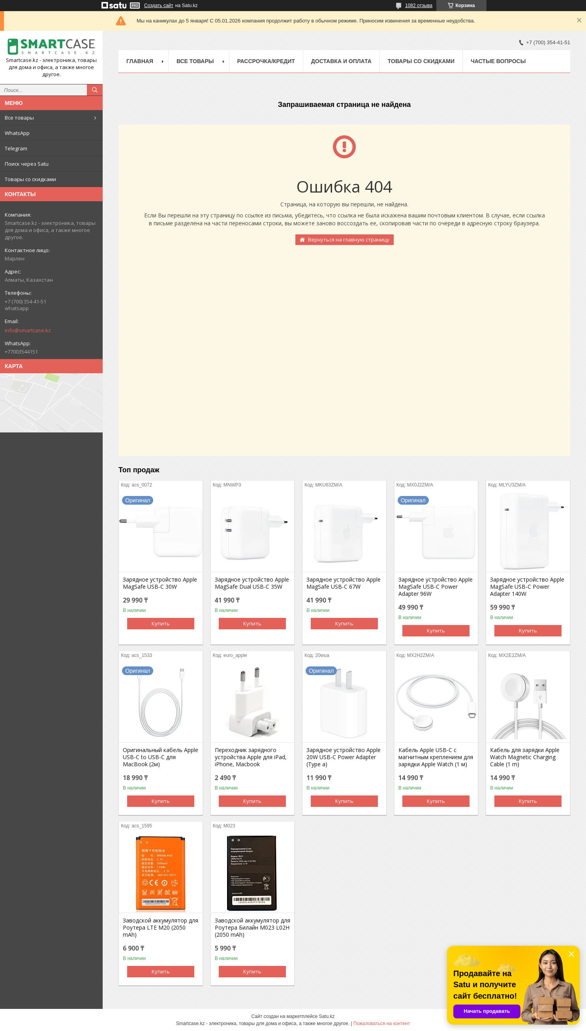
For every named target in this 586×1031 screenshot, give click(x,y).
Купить (161, 623)
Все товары (19, 117)
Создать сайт (158, 5)
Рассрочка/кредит (266, 61)
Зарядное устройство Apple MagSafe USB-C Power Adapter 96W (435, 586)
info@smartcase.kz (28, 330)
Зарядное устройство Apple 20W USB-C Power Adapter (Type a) (343, 757)
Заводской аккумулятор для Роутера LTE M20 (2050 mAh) (160, 927)
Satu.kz (326, 1016)
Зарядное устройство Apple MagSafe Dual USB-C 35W (252, 583)
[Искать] (95, 90)
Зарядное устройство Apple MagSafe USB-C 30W (160, 583)
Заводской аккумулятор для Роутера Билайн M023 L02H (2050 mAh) (252, 927)
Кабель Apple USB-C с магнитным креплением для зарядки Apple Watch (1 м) (435, 757)
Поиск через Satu (27, 163)
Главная (139, 61)
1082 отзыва (418, 5)
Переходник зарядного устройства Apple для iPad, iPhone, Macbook (251, 757)
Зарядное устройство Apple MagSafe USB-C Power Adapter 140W (527, 586)
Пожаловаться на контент (381, 1023)
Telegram (16, 148)
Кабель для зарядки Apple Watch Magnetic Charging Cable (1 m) (525, 757)
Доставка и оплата (341, 61)
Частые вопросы (498, 61)
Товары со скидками (30, 179)
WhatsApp (17, 133)
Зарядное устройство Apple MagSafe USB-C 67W (343, 583)
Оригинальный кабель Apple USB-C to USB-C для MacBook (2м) (160, 757)
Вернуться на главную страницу (348, 239)
